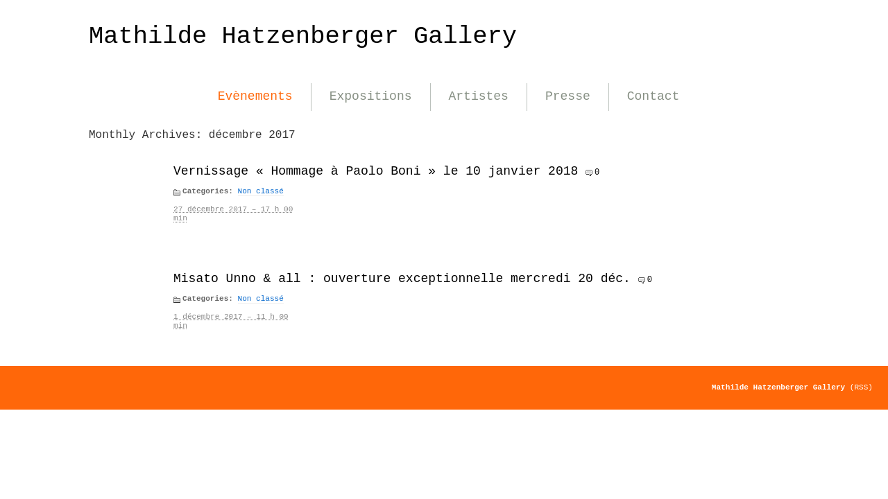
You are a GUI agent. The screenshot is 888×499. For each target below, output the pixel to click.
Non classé (261, 191)
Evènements (255, 96)
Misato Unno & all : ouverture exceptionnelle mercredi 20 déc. (402, 279)
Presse (567, 96)
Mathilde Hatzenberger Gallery (303, 36)
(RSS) (861, 387)
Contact (653, 96)
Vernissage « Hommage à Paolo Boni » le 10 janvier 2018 (375, 171)
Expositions (371, 96)
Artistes (479, 96)
